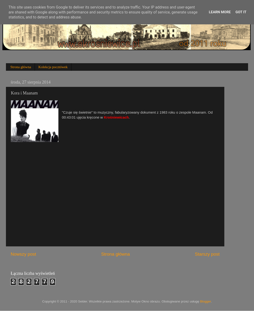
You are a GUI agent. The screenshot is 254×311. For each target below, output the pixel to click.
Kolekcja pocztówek (53, 67)
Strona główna (20, 67)
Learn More (220, 12)
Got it (240, 12)
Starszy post (207, 254)
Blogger (205, 301)
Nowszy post (23, 254)
